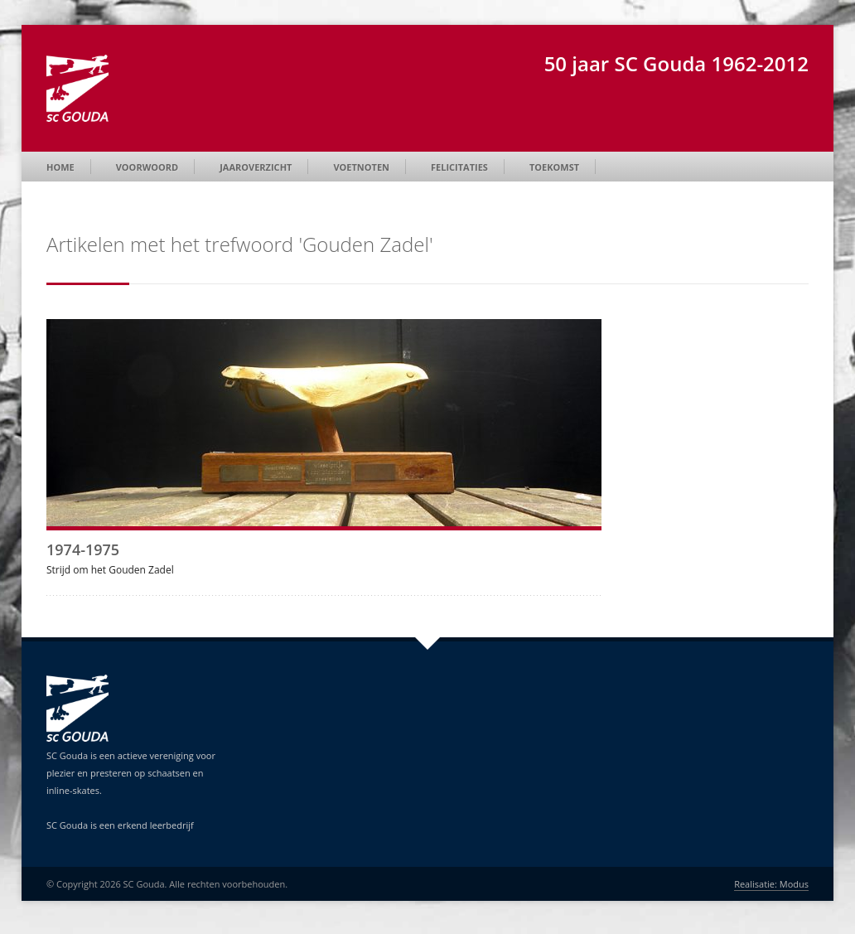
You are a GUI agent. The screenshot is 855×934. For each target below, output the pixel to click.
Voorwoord (147, 167)
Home (60, 167)
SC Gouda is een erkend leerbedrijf (120, 825)
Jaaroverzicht (256, 167)
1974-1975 (82, 549)
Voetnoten (361, 167)
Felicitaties (459, 167)
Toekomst (554, 167)
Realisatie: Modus (771, 884)
